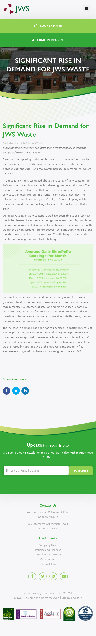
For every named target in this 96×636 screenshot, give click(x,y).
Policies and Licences (48, 550)
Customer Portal (48, 40)
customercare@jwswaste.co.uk (49, 523)
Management (48, 559)
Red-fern (76, 597)
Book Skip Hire (48, 26)
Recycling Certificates (48, 554)
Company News (48, 545)
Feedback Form (48, 564)
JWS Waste (37, 143)
